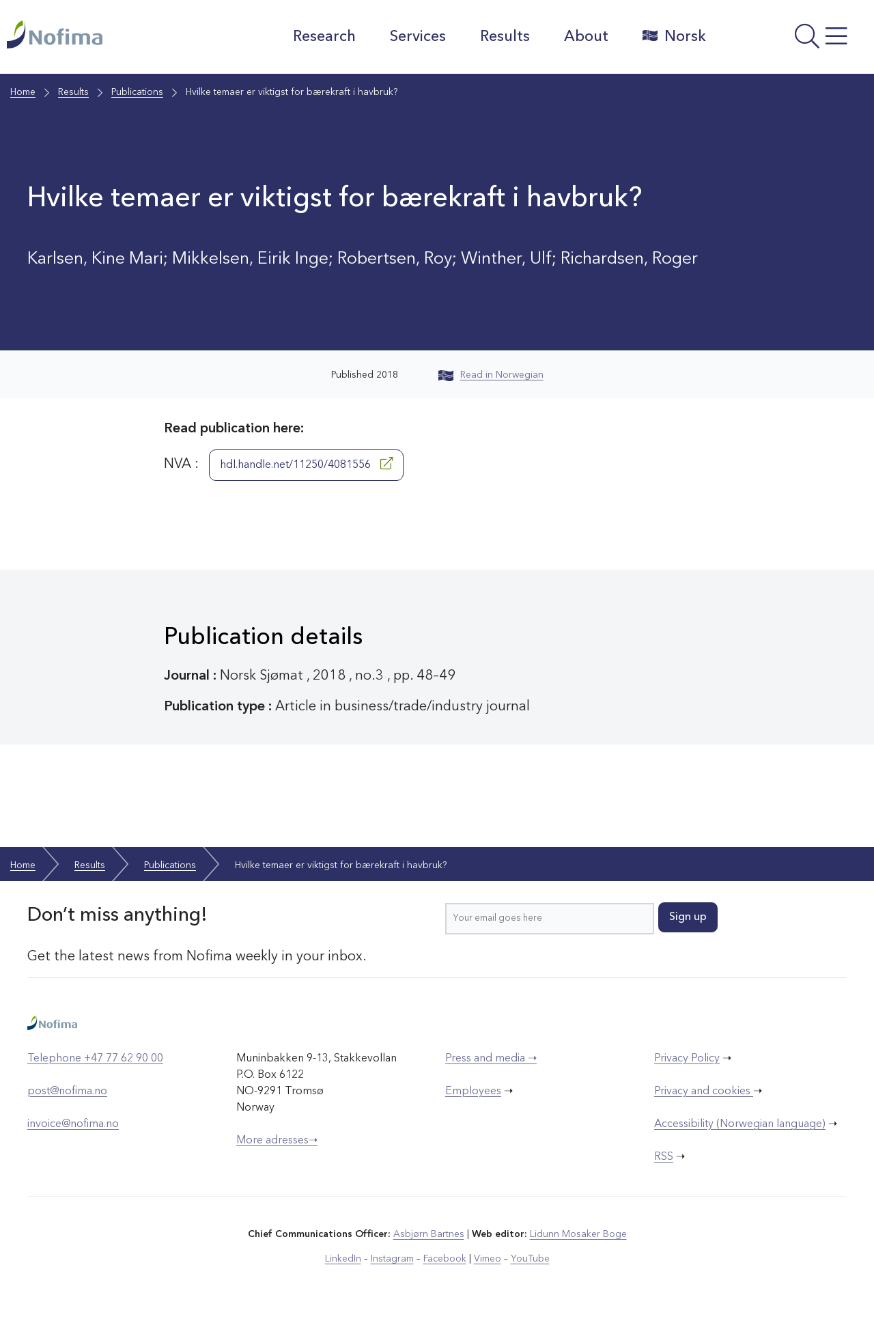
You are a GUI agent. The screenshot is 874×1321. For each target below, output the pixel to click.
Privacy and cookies (703, 1091)
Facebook (444, 1259)
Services (418, 36)
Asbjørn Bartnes (428, 1234)
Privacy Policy (687, 1058)
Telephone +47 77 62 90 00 (95, 1058)
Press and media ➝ (491, 1058)
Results (505, 36)
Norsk (674, 36)
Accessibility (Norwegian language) (740, 1124)
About (586, 36)
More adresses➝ (277, 1140)
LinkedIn (343, 1259)
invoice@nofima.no (73, 1124)
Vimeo (487, 1259)
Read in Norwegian (491, 375)
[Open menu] (793, 40)
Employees (473, 1091)
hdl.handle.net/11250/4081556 (306, 464)
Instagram (392, 1259)
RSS (663, 1157)
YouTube (530, 1259)
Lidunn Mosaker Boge (578, 1234)
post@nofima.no (67, 1091)
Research (324, 36)
